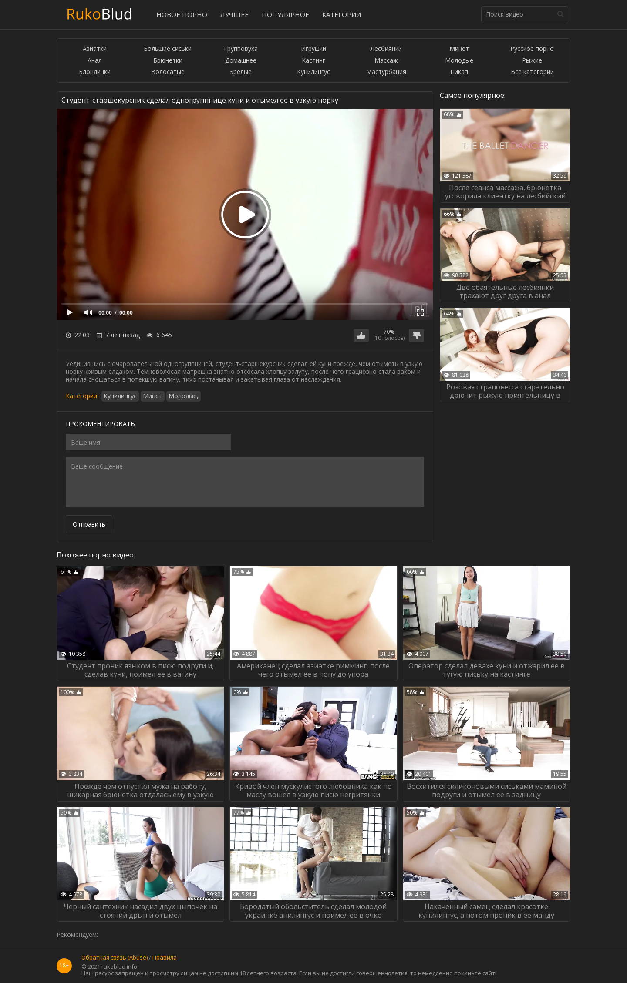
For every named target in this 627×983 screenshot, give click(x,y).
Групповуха (241, 49)
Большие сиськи (168, 49)
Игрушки (313, 49)
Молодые (459, 60)
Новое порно (181, 14)
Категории (341, 14)
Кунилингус (313, 72)
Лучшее (234, 14)
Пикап (459, 72)
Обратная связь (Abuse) (114, 957)
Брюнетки (167, 60)
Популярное (285, 14)
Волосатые (168, 72)
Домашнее (240, 60)
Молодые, (184, 396)
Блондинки (95, 72)
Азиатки (95, 49)
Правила (164, 957)
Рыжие (532, 60)
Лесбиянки (386, 49)
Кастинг (313, 60)
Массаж (386, 60)
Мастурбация (386, 72)
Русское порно (532, 49)
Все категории (532, 72)
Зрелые (241, 72)
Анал (95, 60)
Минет (459, 49)
